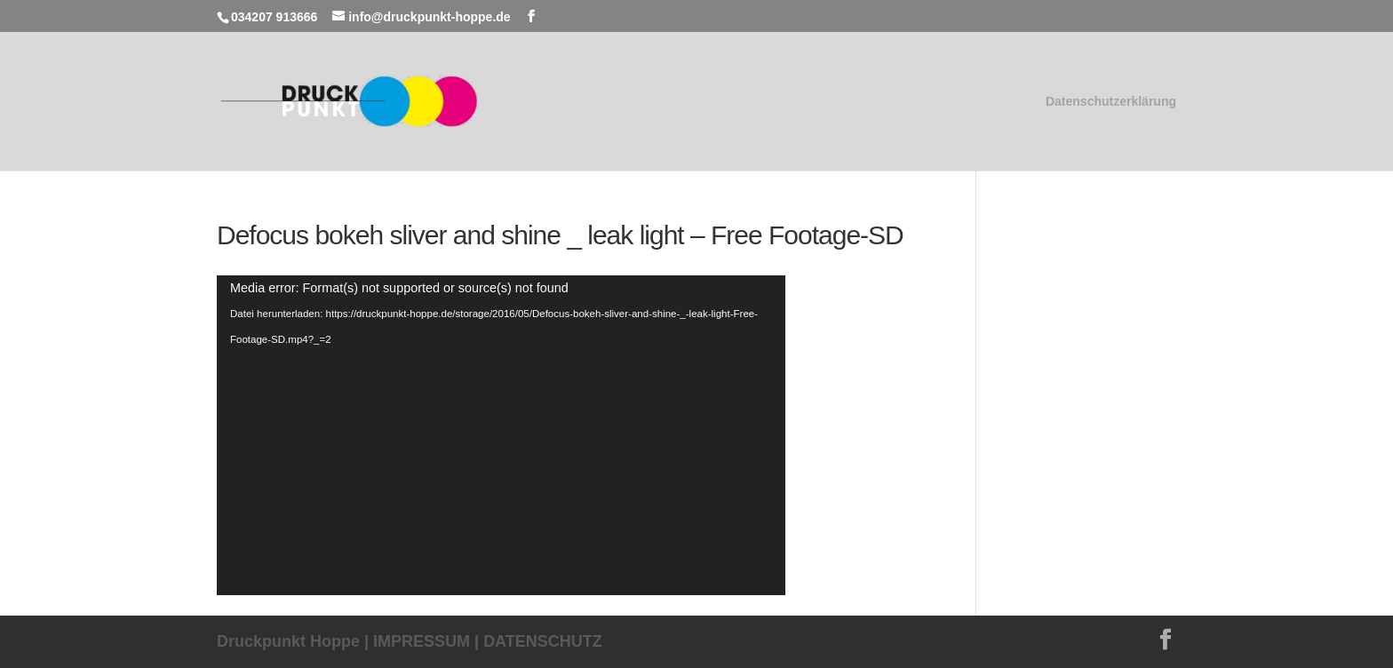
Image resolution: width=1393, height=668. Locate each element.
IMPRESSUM (421, 641)
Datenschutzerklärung (1111, 101)
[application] (501, 435)
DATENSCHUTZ (542, 641)
